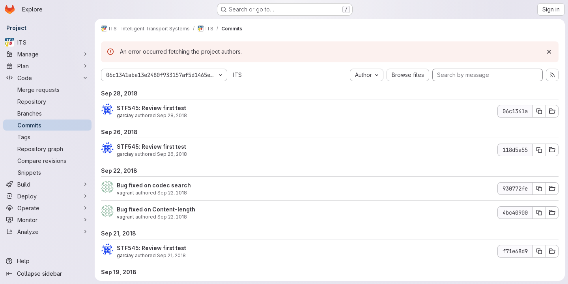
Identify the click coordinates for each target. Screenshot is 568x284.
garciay (125, 115)
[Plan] (47, 65)
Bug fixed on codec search (154, 185)
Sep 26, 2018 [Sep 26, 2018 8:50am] (172, 154)
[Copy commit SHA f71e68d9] (539, 251)
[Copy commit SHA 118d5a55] (539, 150)
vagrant (125, 193)
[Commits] (47, 125)
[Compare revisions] (47, 160)
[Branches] (47, 113)
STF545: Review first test (151, 108)
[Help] (47, 261)
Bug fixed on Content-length (156, 209)
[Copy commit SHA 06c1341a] (539, 111)
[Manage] (47, 54)
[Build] (47, 184)
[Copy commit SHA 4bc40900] (539, 212)
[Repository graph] (47, 148)
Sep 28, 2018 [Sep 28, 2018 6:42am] (172, 115)
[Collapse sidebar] (47, 273)
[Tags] (47, 136)
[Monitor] (47, 219)
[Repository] (47, 101)
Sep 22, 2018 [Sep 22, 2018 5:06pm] (172, 193)
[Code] (47, 77)
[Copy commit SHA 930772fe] (539, 188)
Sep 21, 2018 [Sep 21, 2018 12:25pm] (171, 255)
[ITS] (47, 42)
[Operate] (47, 207)
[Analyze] (47, 231)
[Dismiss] (549, 51)
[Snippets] (47, 172)
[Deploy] (47, 196)
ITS (237, 74)
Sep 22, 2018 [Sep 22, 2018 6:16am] (172, 217)
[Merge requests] (47, 89)
